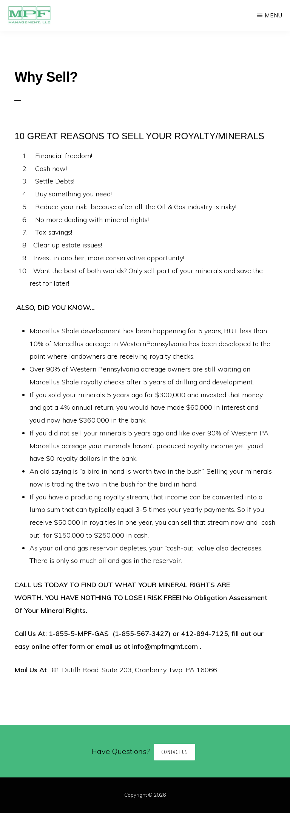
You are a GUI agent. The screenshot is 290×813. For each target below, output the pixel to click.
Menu (273, 15)
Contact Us (174, 751)
